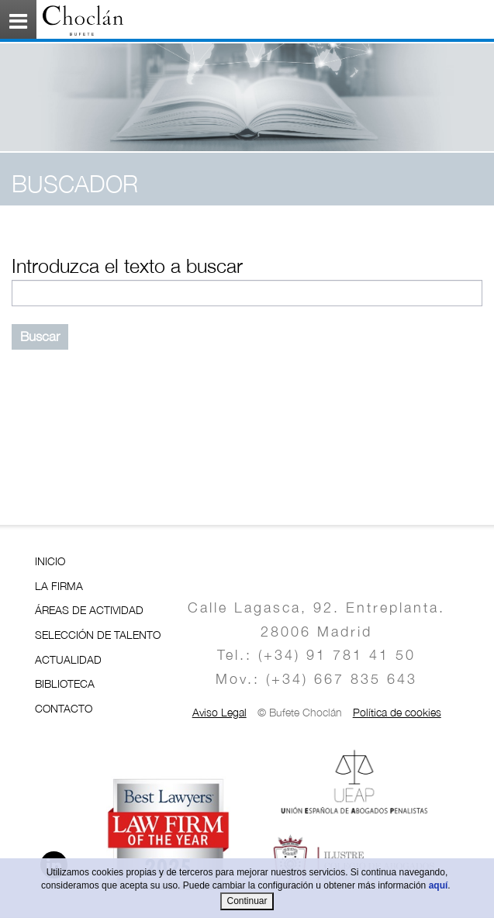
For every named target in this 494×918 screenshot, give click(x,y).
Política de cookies (397, 712)
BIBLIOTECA (65, 683)
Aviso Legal (219, 712)
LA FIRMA (59, 585)
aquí (438, 885)
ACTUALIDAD (68, 659)
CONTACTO (63, 708)
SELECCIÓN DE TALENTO (98, 634)
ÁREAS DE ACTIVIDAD (89, 609)
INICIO (50, 561)
